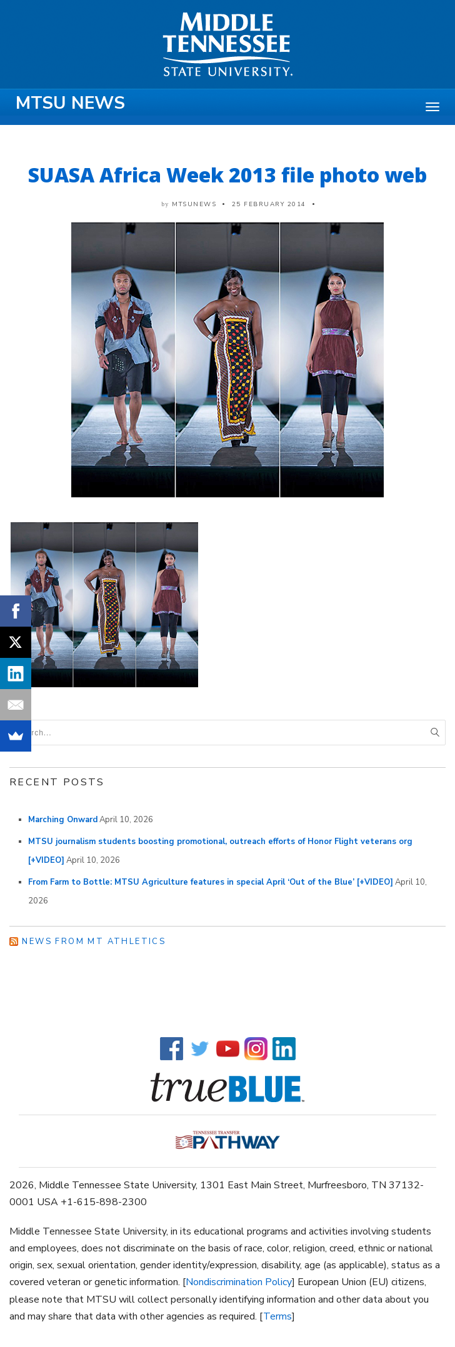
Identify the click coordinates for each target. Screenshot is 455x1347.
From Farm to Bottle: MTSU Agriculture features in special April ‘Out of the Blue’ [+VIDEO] (210, 882)
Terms (277, 1316)
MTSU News (70, 103)
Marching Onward (63, 819)
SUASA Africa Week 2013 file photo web (227, 174)
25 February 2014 (269, 204)
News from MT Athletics (94, 941)
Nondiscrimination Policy (239, 1282)
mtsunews (194, 204)
